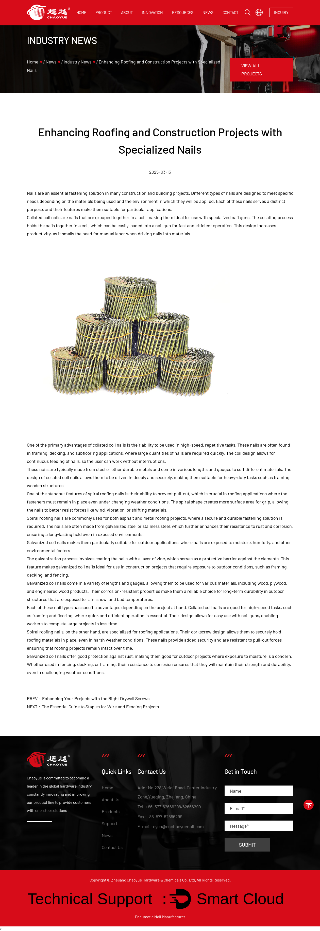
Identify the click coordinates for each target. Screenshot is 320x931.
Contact (230, 12)
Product (103, 12)
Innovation (152, 12)
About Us (110, 799)
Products (111, 811)
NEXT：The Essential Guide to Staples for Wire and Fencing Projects (93, 706)
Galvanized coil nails (46, 656)
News (208, 12)
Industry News (77, 61)
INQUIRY (281, 12)
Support (109, 823)
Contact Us (112, 847)
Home (81, 12)
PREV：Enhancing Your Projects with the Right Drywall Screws (88, 698)
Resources (182, 12)
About (127, 12)
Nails (32, 193)
